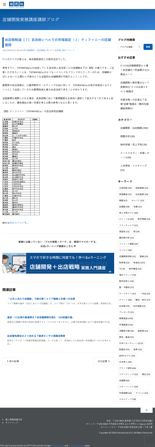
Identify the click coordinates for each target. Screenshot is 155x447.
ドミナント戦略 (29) (128, 244)
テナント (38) (125, 300)
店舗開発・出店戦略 (35, 50)
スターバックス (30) (128, 386)
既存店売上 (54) (126, 281)
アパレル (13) (142, 393)
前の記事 (12, 361)
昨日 (4, 59)
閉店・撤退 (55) (126, 337)
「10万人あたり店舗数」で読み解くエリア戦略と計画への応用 (41, 298)
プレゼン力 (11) (126, 312)
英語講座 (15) (125, 194)
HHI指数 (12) (139, 306)
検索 (148, 47)
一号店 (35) (145, 293)
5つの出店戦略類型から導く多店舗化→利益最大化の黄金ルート (134, 70)
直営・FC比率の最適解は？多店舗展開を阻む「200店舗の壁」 (41, 317)
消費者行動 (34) (126, 331)
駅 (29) (136, 231)
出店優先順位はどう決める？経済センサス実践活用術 (36, 335)
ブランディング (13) (128, 374)
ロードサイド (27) (127, 293)
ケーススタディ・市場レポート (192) (134, 155)
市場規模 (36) (125, 393)
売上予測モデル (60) (128, 213)
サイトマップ (11, 422)
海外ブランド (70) (127, 275)
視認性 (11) (124, 231)
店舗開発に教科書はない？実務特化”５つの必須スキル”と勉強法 (134, 87)
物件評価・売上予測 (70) (133, 144)
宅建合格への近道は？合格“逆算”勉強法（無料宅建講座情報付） (134, 104)
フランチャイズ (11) (128, 225)
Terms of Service (76, 445)
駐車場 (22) (124, 262)
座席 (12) (137, 349)
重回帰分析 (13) (126, 237)
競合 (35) (146, 374)
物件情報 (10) (144, 219)
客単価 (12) (143, 331)
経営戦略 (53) (142, 188)
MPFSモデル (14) (127, 355)
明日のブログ (17, 222)
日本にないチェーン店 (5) (131, 343)
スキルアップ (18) (127, 399)
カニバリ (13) (137, 200)
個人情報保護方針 (13, 419)
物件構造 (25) (135, 268)
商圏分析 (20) (127, 136)
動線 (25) (144, 256)
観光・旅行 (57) (143, 300)
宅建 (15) (137, 206)
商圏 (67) (123, 200)
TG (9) (122, 268)
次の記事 (104, 361)
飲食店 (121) (139, 262)
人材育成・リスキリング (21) (133, 167)
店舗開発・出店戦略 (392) (134, 127)
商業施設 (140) (126, 318)
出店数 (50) (124, 306)
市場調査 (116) (126, 324)
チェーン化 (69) (126, 219)
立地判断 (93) (125, 188)
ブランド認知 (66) (127, 368)
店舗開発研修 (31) (127, 256)
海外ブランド (68, 50)
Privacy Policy (57, 445)
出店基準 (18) (142, 194)
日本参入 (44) (125, 362)
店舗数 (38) (124, 206)
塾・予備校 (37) (126, 287)
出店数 (58, 50)
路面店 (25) (124, 349)
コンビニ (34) (125, 250)
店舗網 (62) (124, 380)
